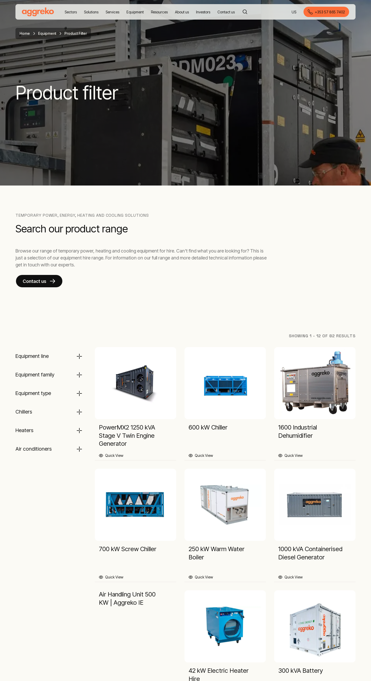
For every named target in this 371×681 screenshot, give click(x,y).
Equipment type (33, 393)
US (294, 12)
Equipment (47, 33)
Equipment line (32, 356)
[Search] (245, 11)
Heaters (24, 430)
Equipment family (34, 375)
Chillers (23, 412)
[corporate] (38, 11)
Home (25, 33)
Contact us (34, 281)
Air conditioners (33, 449)
